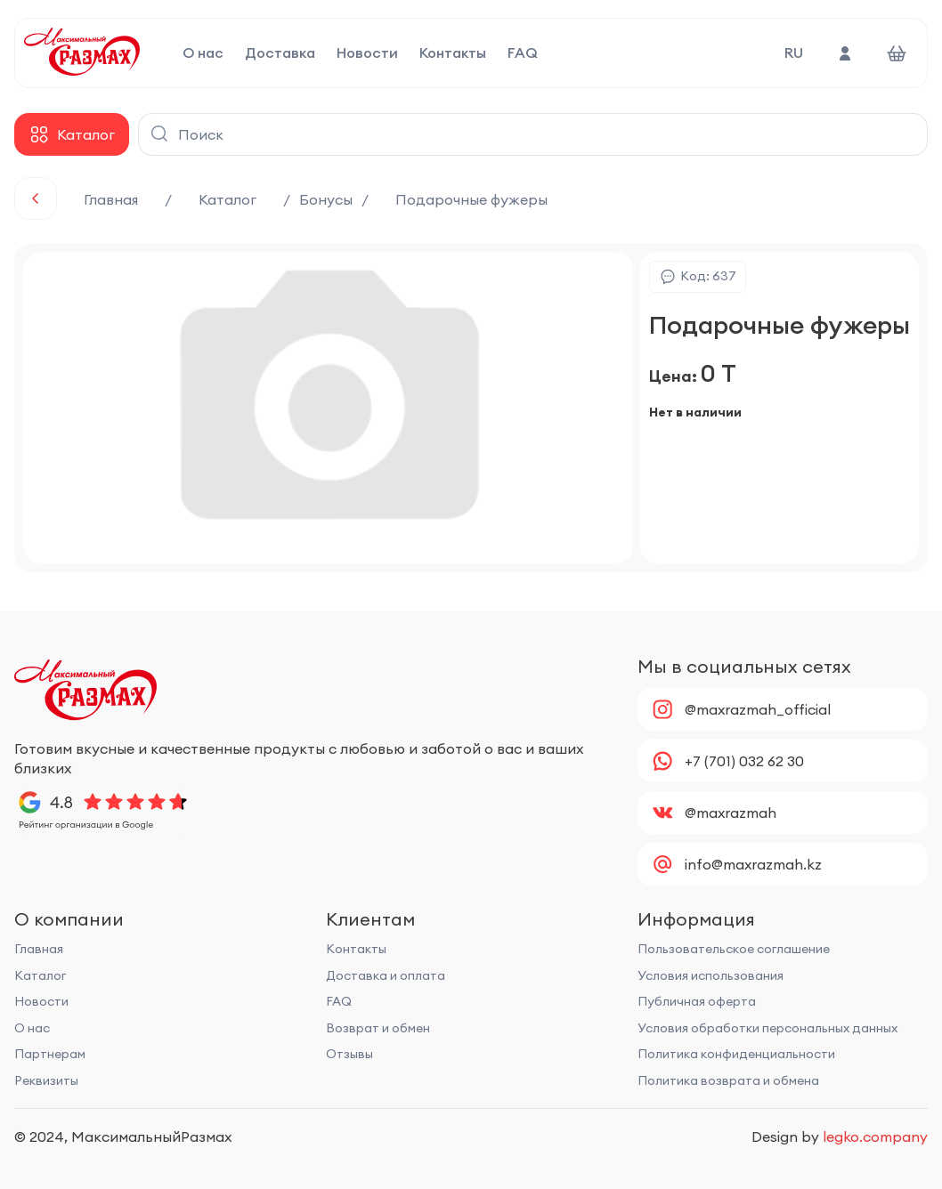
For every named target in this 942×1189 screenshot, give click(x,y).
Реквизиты (46, 1080)
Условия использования (710, 975)
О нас (203, 53)
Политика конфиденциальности (736, 1054)
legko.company (875, 1136)
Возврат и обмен (378, 1028)
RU (793, 53)
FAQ (523, 53)
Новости (367, 53)
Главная (111, 199)
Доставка (280, 53)
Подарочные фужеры (471, 199)
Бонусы (326, 199)
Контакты (452, 53)
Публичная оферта (696, 1001)
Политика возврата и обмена (728, 1080)
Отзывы (349, 1054)
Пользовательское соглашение (733, 949)
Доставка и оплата (385, 975)
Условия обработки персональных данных (767, 1028)
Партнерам (49, 1054)
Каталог (227, 199)
